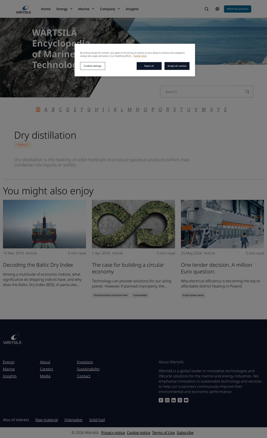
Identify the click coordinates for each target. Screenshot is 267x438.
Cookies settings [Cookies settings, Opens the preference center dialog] (92, 66)
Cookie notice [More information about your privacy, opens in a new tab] (139, 55)
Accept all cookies (177, 66)
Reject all (149, 66)
